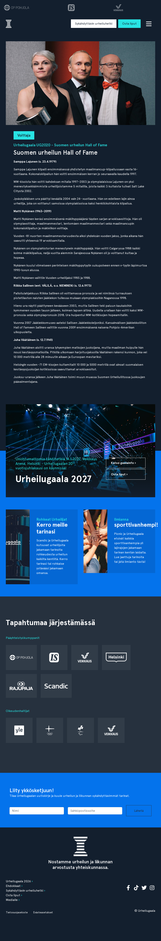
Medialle (12, 900)
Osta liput (129, 23)
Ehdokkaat (13, 886)
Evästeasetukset (43, 912)
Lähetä (139, 811)
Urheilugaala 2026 (18, 881)
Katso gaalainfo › (123, 463)
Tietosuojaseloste (17, 912)
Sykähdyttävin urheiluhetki (93, 23)
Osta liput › (119, 474)
